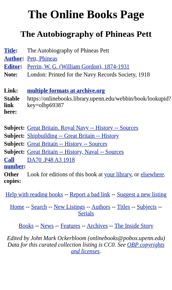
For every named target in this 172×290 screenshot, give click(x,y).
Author (13, 58)
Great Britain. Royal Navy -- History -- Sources (82, 128)
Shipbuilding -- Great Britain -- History (73, 136)
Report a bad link (90, 194)
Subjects (147, 207)
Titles (123, 207)
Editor (12, 66)
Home (17, 207)
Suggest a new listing (142, 194)
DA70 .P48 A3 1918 (51, 160)
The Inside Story (133, 226)
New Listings (69, 207)
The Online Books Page (86, 14)
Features (70, 226)
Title (10, 50)
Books (26, 226)
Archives (97, 226)
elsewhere (152, 174)
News (47, 226)
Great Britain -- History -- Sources (67, 144)
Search (39, 207)
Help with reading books (34, 194)
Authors (100, 207)
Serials (86, 213)
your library (118, 174)
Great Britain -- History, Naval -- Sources (75, 152)
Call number (14, 163)
